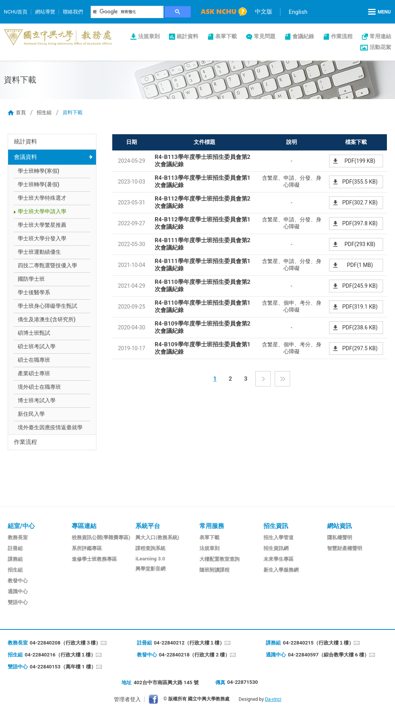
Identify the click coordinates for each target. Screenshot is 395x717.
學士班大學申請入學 (42, 211)
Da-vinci (273, 699)
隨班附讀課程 (214, 570)
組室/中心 (21, 526)
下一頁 (263, 378)
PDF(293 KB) (359, 244)
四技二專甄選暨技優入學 (47, 265)
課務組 (15, 559)
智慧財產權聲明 (344, 548)
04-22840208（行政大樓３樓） (65, 643)
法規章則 (149, 36)
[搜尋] (127, 12)
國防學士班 (31, 279)
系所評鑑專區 (87, 548)
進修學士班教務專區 (94, 559)
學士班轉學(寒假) (38, 171)
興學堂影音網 (150, 569)
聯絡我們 (73, 12)
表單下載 (226, 36)
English (298, 11)
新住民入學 (31, 414)
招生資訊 (275, 526)
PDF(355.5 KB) (360, 182)
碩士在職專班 (34, 360)
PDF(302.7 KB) (360, 202)
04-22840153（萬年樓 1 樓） (63, 667)
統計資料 (187, 36)
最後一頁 (282, 378)
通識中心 (18, 591)
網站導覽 (45, 12)
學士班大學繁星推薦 (42, 225)
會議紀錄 (303, 36)
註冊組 (15, 548)
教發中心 (18, 581)
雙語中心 (18, 602)
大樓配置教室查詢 (219, 559)
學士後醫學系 (34, 292)
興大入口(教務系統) (157, 537)
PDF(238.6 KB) (360, 327)
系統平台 (147, 526)
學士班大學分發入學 (42, 238)
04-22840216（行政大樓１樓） (60, 655)
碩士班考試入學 (37, 346)
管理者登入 (127, 699)
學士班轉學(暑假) (38, 184)
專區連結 (84, 526)
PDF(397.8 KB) (360, 223)
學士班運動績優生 (39, 252)
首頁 (21, 112)
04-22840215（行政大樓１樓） (318, 643)
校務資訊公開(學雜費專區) (101, 537)
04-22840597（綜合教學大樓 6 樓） (328, 655)
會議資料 (25, 157)
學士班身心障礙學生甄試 (47, 306)
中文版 (263, 11)
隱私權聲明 (339, 537)
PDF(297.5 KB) (360, 348)
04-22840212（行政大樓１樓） (189, 643)
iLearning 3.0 (150, 559)
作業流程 (342, 36)
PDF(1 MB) (360, 265)
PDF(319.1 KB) (360, 307)
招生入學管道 (278, 537)
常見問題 (264, 36)
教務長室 (18, 537)
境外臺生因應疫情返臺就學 (50, 427)
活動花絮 (380, 47)
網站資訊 (339, 526)
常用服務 (211, 526)
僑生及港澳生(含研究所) (47, 319)
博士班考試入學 (37, 400)
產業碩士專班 (34, 373)
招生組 (44, 112)
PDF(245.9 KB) (360, 286)
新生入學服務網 (281, 570)
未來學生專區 (278, 559)
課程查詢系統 (150, 548)
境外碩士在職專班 (39, 387)
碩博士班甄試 (34, 333)
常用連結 (380, 36)
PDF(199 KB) (359, 161)
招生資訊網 (276, 548)
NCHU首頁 (15, 12)
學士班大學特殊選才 (42, 198)
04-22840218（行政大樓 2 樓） (194, 655)
